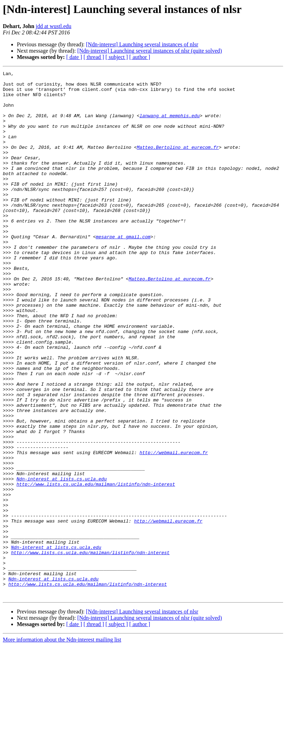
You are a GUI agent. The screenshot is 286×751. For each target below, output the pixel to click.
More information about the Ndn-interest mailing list (62, 745)
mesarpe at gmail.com (123, 270)
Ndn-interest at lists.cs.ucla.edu (61, 561)
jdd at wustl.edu (54, 26)
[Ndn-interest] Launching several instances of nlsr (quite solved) (149, 51)
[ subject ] (116, 57)
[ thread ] (93, 57)
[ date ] (74, 57)
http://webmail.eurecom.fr (173, 529)
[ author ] (139, 57)
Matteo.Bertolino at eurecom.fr (178, 163)
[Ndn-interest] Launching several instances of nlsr (142, 44)
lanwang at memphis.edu (169, 125)
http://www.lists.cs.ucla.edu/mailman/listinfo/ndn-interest (95, 567)
